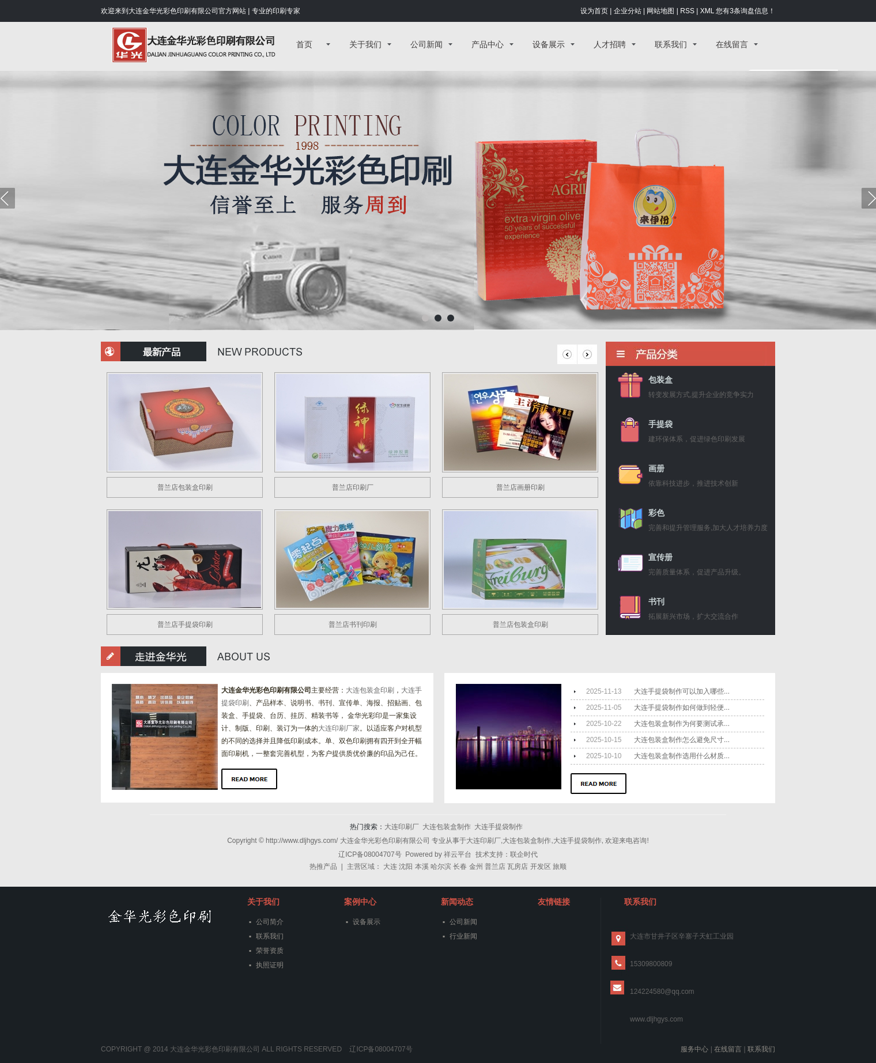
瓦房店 (517, 866)
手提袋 (660, 424)
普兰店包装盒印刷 (185, 487)
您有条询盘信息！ (745, 11)
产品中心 (487, 44)
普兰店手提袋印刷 (185, 625)
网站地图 (660, 11)
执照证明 (270, 965)
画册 (656, 468)
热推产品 (323, 866)
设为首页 (594, 11)
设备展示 (549, 44)
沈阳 (406, 866)
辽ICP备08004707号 (369, 854)
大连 (390, 866)
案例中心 (360, 902)
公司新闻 (426, 44)
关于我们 (365, 44)
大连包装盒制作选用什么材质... (682, 756)
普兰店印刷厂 (352, 487)
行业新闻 (463, 936)
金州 (476, 866)
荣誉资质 (270, 951)
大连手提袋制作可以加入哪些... (682, 691)
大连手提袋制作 (498, 827)
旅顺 (560, 866)
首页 (304, 44)
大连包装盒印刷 (370, 690)
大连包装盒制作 (446, 827)
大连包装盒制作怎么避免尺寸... (682, 740)
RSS (687, 11)
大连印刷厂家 (339, 728)
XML (707, 11)
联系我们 (671, 44)
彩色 (656, 513)
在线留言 (732, 44)
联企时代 (524, 854)
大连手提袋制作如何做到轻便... (682, 707)
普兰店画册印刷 (520, 487)
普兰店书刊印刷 (352, 625)
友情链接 (554, 902)
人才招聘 (610, 44)
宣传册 (660, 557)
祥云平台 (457, 854)
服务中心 (694, 1049)
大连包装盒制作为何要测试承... (682, 724)
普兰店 (495, 866)
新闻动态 (457, 902)
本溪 (422, 866)
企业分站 (627, 11)
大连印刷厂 (401, 827)
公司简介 (270, 922)
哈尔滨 (441, 866)
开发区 (540, 866)
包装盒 (660, 380)
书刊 (656, 601)
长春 (460, 866)
